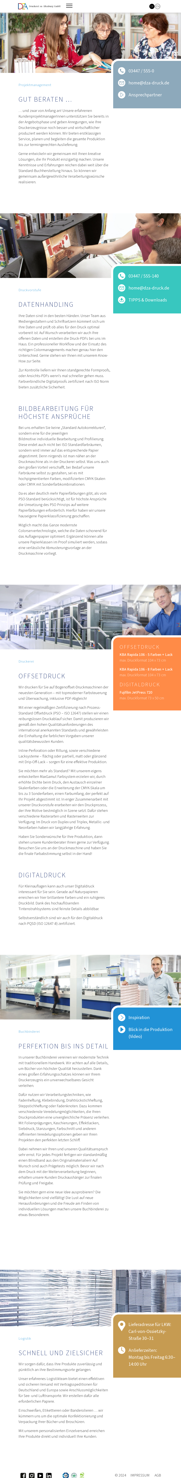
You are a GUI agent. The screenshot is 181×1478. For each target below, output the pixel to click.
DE (152, 6)
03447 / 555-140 (144, 276)
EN (157, 6)
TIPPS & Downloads (148, 300)
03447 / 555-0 (141, 71)
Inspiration (139, 1017)
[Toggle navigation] (69, 5)
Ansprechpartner (145, 95)
